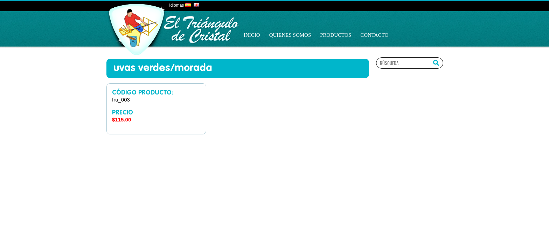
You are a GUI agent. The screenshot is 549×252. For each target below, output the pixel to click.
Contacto (374, 35)
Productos (335, 35)
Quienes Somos (290, 35)
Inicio (252, 35)
